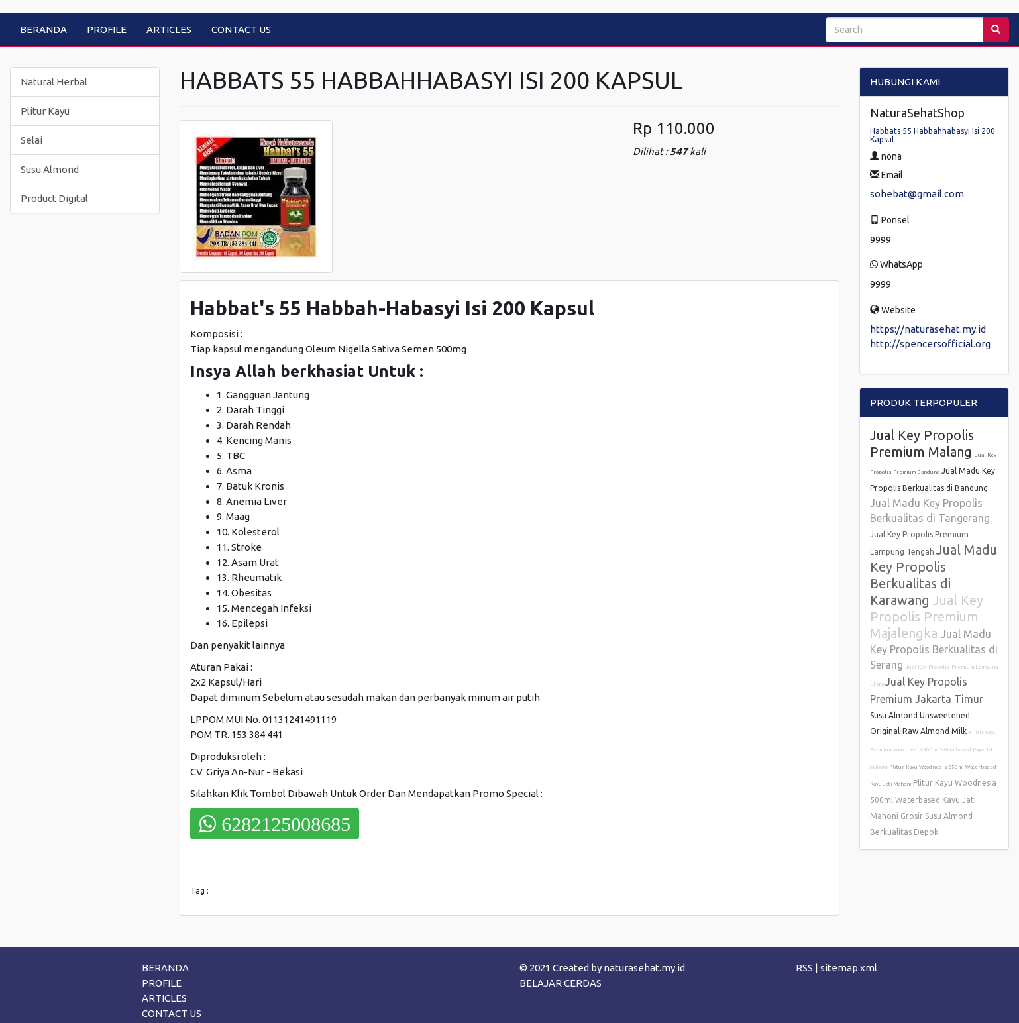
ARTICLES (168, 29)
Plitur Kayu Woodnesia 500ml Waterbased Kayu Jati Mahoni (933, 799)
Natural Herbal (54, 81)
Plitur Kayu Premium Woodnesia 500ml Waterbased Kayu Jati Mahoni (933, 749)
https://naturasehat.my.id (928, 329)
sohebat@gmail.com (917, 193)
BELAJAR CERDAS (560, 983)
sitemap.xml (848, 967)
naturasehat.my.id (644, 967)
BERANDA (43, 29)
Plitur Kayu (45, 111)
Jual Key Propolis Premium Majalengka (926, 616)
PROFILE (107, 29)
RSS (804, 967)
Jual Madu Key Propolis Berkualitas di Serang (934, 649)
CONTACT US (241, 29)
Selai (31, 140)
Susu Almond (50, 169)
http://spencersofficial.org (930, 343)
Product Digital (54, 198)
